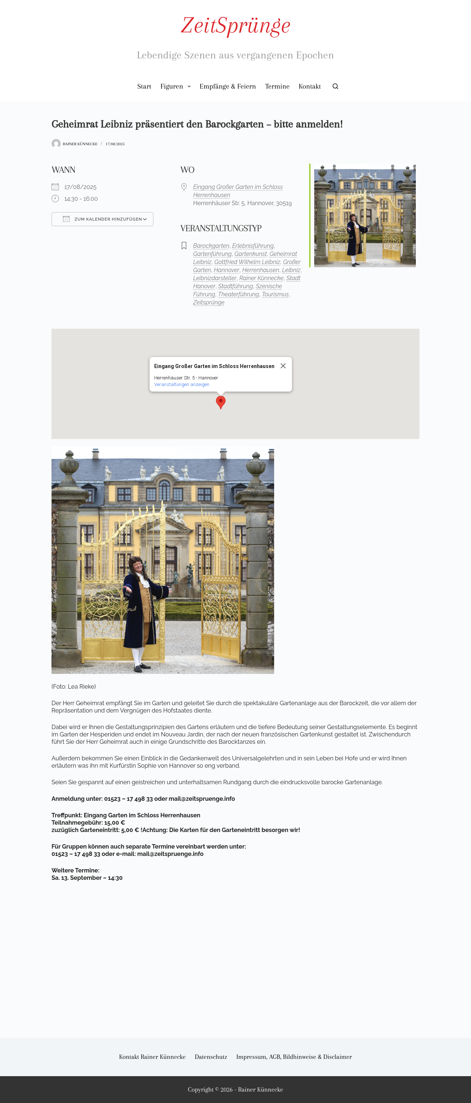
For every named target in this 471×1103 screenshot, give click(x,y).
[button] (221, 403)
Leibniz (291, 270)
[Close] (283, 366)
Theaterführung (238, 294)
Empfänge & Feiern (228, 86)
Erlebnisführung (253, 245)
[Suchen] (335, 86)
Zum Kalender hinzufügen (102, 218)
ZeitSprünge (235, 25)
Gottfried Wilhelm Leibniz (247, 261)
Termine (277, 86)
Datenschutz (211, 1056)
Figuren (177, 86)
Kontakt (310, 86)
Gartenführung (212, 253)
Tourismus (275, 294)
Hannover (226, 270)
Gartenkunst (250, 253)
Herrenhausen (260, 270)
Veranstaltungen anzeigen (181, 384)
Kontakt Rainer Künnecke (152, 1056)
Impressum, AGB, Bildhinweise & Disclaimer (294, 1056)
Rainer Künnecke (261, 278)
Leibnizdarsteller (215, 278)
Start (144, 86)
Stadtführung (235, 286)
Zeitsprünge (208, 302)
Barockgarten (211, 245)
